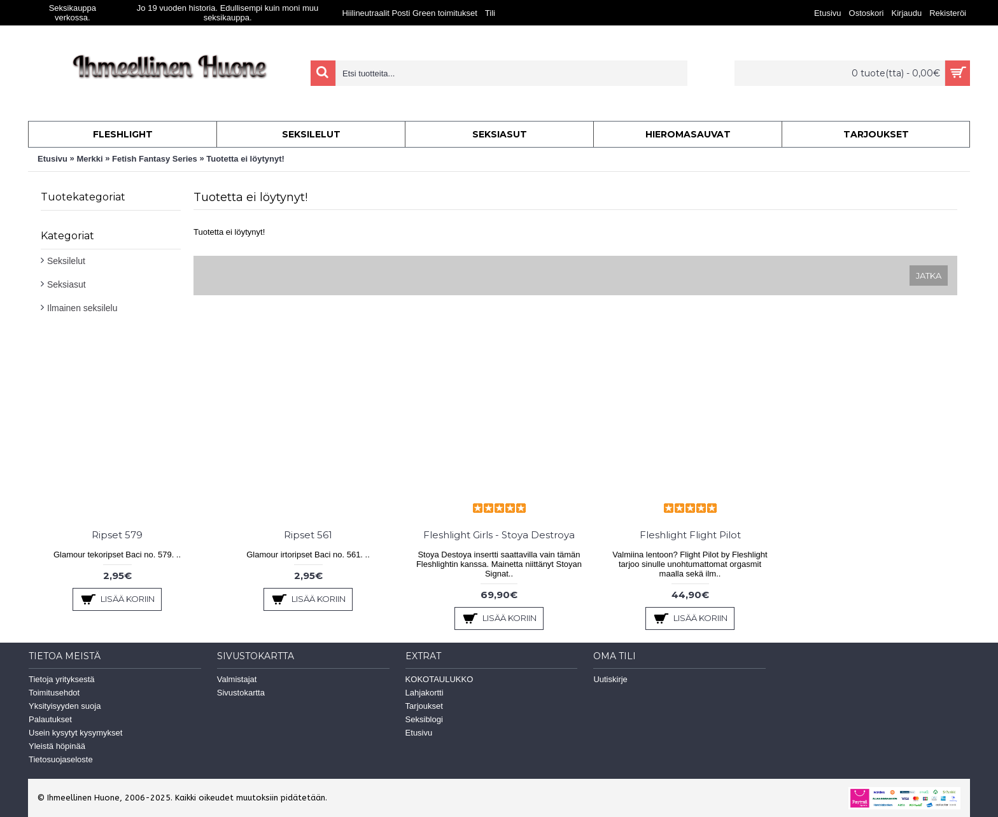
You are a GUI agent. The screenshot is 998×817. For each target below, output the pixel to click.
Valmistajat (237, 679)
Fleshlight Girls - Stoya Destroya (499, 535)
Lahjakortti (424, 692)
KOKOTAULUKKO (439, 679)
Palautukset (50, 719)
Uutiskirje (610, 679)
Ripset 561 (308, 535)
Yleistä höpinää (57, 746)
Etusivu (52, 159)
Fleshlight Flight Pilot (690, 535)
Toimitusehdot (54, 692)
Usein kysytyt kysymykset (75, 732)
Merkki (89, 159)
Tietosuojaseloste (61, 759)
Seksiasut (66, 284)
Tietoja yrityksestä (62, 679)
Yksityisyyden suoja (65, 706)
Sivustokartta (241, 692)
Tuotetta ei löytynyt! (245, 159)
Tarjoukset (424, 706)
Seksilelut (66, 261)
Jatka (928, 275)
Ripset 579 (117, 535)
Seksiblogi (424, 719)
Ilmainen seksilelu (82, 308)
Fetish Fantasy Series (154, 159)
